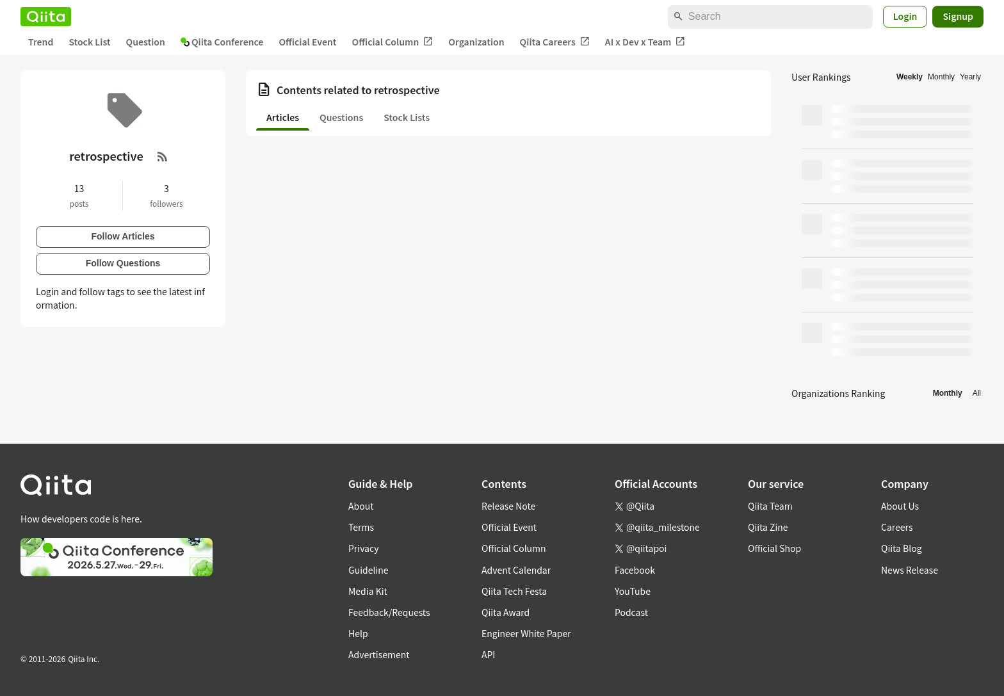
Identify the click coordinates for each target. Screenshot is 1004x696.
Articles (282, 117)
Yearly (970, 76)
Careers (896, 527)
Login (905, 16)
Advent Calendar (516, 569)
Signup (958, 16)
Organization (476, 41)
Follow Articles (122, 236)
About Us (900, 505)
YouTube (633, 591)
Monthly (941, 76)
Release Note (508, 505)
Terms (361, 527)
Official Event (307, 41)
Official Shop (774, 548)
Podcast (631, 612)
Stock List (89, 41)
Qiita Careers (555, 42)
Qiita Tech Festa (514, 591)
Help (358, 633)
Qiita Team (770, 505)
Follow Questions (123, 263)
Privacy (363, 548)
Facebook (635, 569)
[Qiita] (45, 16)
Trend (40, 41)
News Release (909, 569)
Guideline (368, 569)
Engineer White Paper (526, 633)
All (977, 393)
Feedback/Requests (389, 612)
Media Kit (367, 591)
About (360, 505)
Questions (341, 117)
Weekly (909, 76)
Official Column (392, 42)
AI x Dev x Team (645, 42)
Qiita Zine (768, 527)
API (488, 654)
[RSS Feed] (163, 156)
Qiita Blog (901, 548)
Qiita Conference (222, 41)
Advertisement (379, 654)
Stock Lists (407, 117)
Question (145, 41)
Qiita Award (506, 612)
